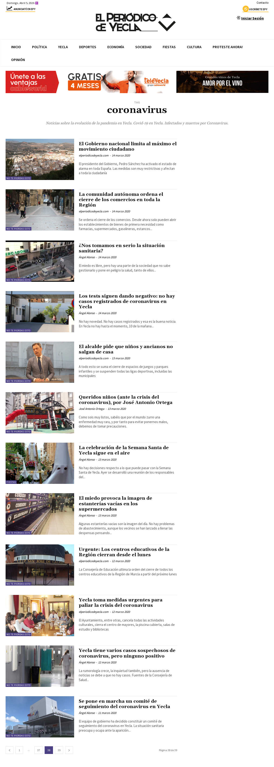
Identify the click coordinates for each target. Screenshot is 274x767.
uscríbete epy (255, 10)
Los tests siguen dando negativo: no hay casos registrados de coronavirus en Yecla (126, 301)
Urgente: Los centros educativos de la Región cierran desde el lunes (126, 552)
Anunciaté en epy (20, 10)
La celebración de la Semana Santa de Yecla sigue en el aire (126, 450)
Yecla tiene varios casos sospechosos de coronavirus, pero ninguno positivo (127, 653)
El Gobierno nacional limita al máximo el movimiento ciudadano (128, 146)
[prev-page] (9, 750)
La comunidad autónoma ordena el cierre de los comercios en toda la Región (123, 199)
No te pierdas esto (18, 178)
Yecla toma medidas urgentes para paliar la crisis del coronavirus (122, 602)
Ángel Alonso (87, 257)
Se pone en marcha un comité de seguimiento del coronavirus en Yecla (126, 704)
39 (59, 750)
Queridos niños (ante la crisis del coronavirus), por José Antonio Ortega (127, 400)
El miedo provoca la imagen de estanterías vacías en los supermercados (117, 503)
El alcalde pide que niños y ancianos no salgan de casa (124, 349)
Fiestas (11, 482)
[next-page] (69, 750)
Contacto (262, 2)
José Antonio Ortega (91, 409)
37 (38, 750)
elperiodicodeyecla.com (94, 155)
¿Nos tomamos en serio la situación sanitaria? (123, 248)
